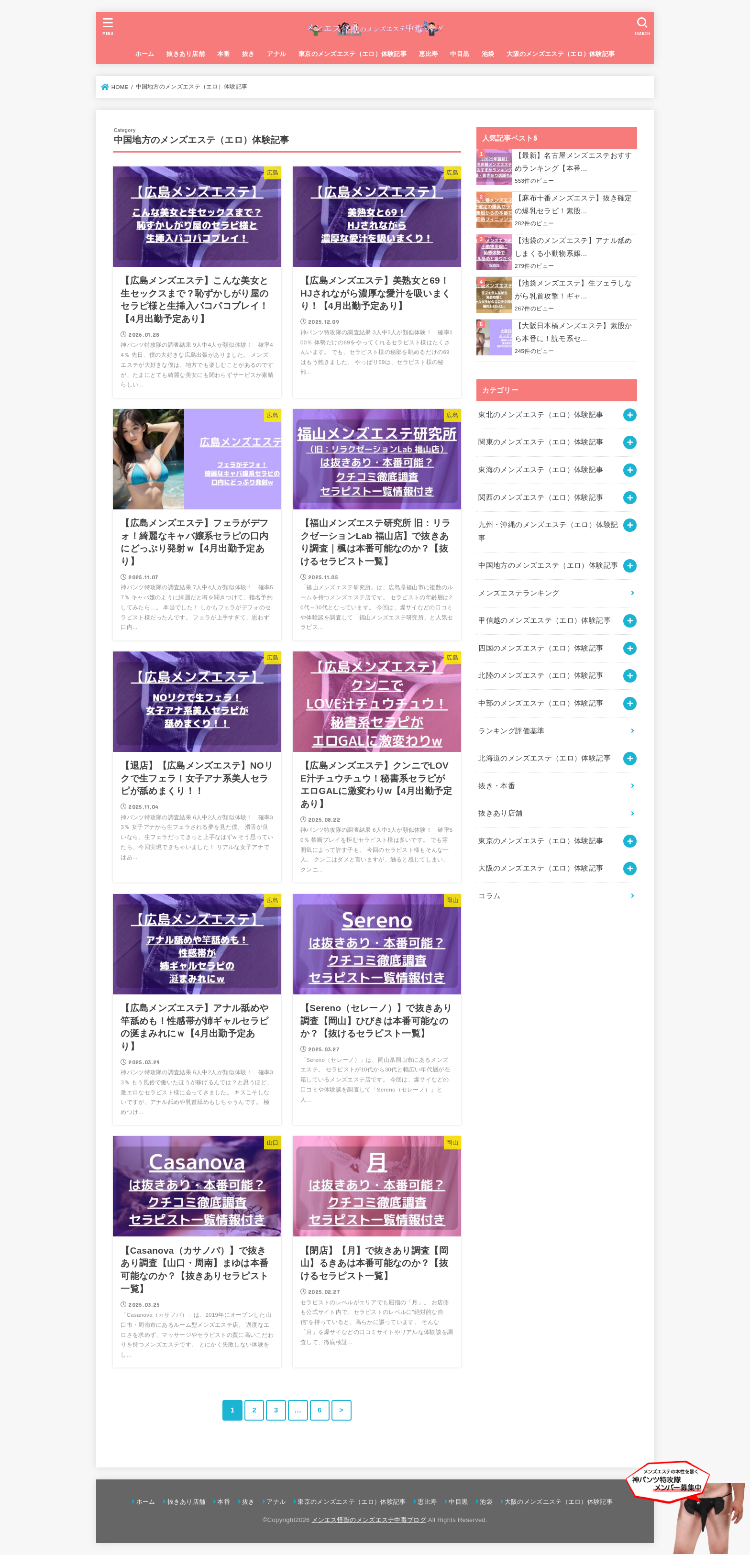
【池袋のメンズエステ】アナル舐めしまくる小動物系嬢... (573, 247)
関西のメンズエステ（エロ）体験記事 (540, 497)
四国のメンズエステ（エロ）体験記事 (540, 648)
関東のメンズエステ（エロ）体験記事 (540, 442)
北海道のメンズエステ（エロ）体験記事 (544, 758)
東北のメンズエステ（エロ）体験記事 (540, 415)
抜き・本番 (496, 786)
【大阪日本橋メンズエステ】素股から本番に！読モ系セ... (573, 332)
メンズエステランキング (518, 593)
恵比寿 (428, 53)
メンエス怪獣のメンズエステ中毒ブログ (369, 1519)
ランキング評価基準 (511, 731)
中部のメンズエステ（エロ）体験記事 (540, 703)
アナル (276, 53)
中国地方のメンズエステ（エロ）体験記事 (548, 565)
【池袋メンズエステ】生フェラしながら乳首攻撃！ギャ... (573, 289)
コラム (489, 896)
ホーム (144, 53)
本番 (223, 53)
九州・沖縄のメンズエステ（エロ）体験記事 (548, 531)
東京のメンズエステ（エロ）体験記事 (352, 53)
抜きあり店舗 (185, 53)
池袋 (488, 53)
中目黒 (459, 53)
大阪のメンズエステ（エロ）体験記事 (561, 53)
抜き (248, 53)
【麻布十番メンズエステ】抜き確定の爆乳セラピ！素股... (573, 204)
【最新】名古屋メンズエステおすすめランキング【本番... (573, 162)
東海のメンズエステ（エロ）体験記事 (540, 470)
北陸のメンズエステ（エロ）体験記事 (540, 675)
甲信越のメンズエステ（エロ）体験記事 (544, 620)
